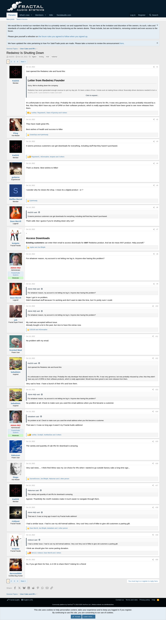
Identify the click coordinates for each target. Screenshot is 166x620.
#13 (156, 390)
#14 (156, 411)
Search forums (21, 19)
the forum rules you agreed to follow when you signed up (63, 36)
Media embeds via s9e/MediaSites (103, 604)
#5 (157, 185)
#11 (156, 336)
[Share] (153, 66)
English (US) (27, 600)
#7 (157, 229)
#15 (156, 441)
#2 (157, 119)
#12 (156, 358)
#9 (157, 284)
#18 (156, 507)
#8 (157, 254)
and (39, 135)
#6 (157, 207)
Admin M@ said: (34, 289)
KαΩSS (11, 57)
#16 (156, 463)
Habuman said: (33, 490)
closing (41, 57)
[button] (31, 15)
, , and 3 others (47, 157)
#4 (157, 163)
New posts (10, 19)
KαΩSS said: (32, 212)
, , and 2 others (46, 553)
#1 (157, 67)
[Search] (154, 15)
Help (153, 600)
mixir (47, 57)
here (122, 43)
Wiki (51, 15)
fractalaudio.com (64, 15)
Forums (12, 15)
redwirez (54, 57)
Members (39, 15)
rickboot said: (33, 540)
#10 (156, 306)
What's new (24, 15)
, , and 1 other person (49, 479)
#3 (157, 141)
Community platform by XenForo (71, 604)
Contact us (120, 600)
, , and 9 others (49, 113)
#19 (156, 535)
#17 (156, 485)
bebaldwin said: (33, 417)
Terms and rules (132, 600)
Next (22, 62)
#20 (156, 560)
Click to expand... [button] (92, 95)
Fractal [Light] (13, 600)
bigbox (34, 57)
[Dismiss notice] (157, 25)
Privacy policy (145, 600)
